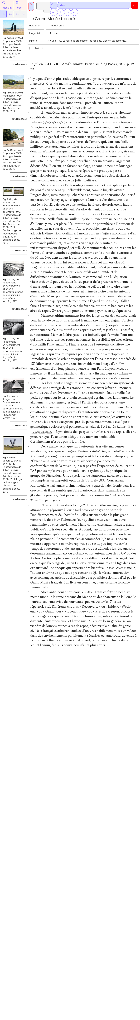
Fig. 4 (85, 736)
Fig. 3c (104, 654)
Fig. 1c (108, 147)
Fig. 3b (97, 654)
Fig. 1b (101, 147)
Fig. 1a (93, 147)
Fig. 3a (89, 654)
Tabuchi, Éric (92, 25)
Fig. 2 (81, 654)
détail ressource (21, 70)
